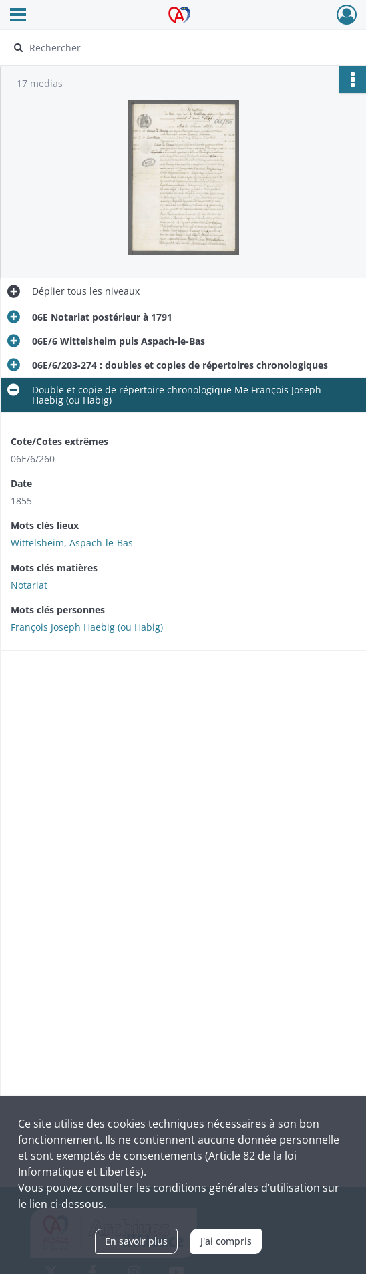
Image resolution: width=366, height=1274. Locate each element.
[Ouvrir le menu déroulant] (18, 16)
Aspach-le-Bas (101, 542)
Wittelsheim (37, 542)
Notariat (29, 585)
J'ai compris (226, 1241)
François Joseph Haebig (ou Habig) (87, 627)
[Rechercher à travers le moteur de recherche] (173, 47)
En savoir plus (136, 1241)
